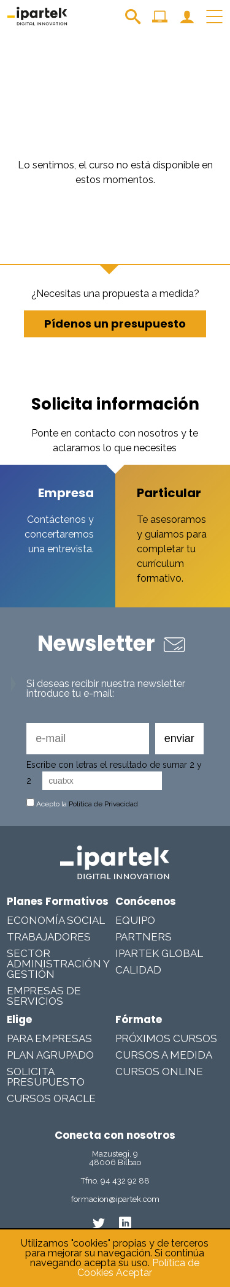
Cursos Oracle (51, 1098)
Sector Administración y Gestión (58, 963)
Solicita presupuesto (46, 1076)
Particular (169, 492)
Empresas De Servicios (44, 996)
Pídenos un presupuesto (115, 323)
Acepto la (82, 804)
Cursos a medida (163, 1055)
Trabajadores (49, 937)
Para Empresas (49, 1038)
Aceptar (134, 1272)
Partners (143, 937)
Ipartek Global (159, 953)
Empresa (66, 492)
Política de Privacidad (103, 804)
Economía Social (56, 920)
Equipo (135, 920)
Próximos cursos (166, 1038)
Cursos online (159, 1071)
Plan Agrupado (50, 1055)
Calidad (138, 970)
